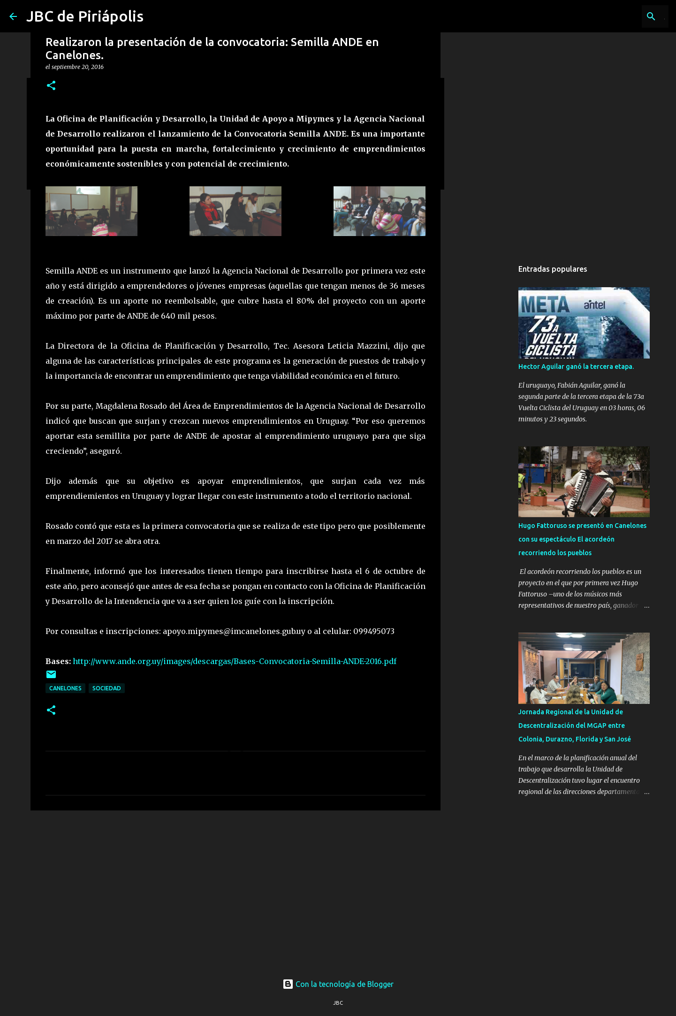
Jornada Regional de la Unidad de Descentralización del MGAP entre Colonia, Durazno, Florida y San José (574, 725)
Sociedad (106, 688)
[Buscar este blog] (619, 16)
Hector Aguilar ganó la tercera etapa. (576, 366)
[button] (51, 86)
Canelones (65, 688)
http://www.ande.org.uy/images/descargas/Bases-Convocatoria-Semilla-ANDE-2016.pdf (234, 661)
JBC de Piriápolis (85, 16)
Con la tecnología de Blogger (338, 984)
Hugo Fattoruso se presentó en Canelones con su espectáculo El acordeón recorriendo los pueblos (582, 539)
